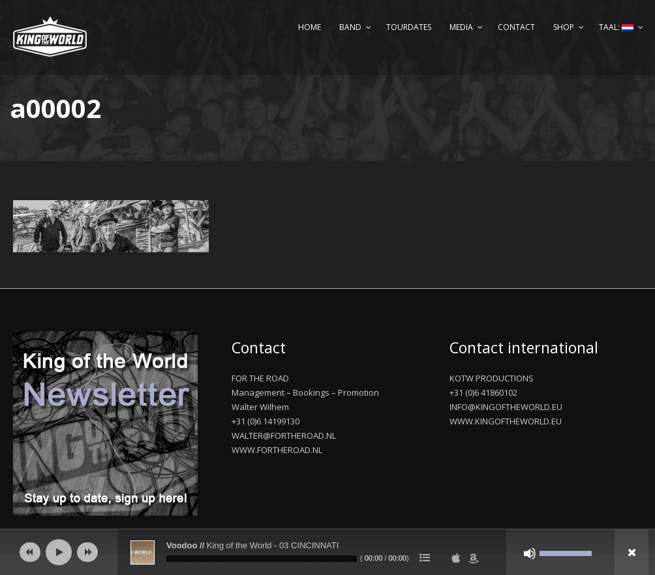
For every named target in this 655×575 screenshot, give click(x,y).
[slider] (261, 558)
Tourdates (408, 27)
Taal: (616, 27)
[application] (327, 552)
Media (461, 27)
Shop (563, 27)
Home (309, 27)
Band (350, 27)
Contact (516, 27)
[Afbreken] (529, 553)
